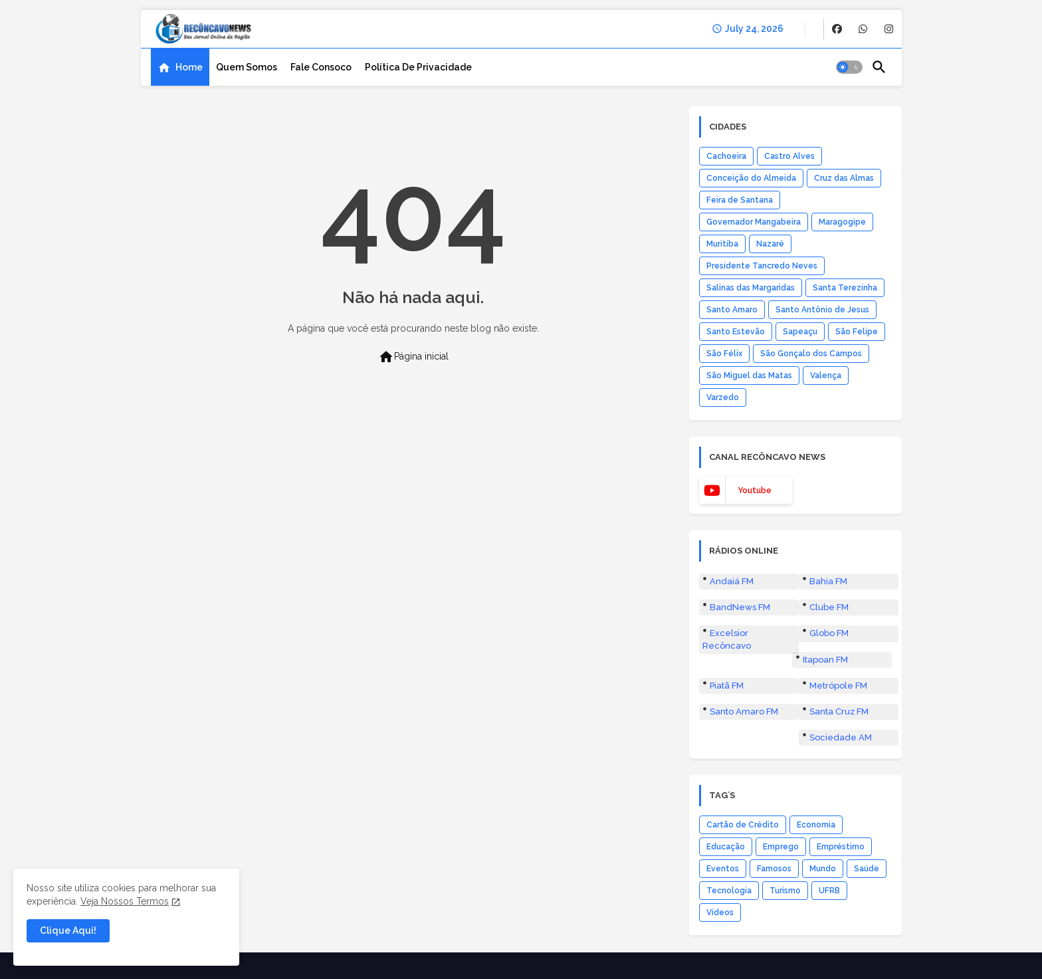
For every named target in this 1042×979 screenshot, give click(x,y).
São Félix (724, 353)
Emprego (781, 846)
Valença (825, 375)
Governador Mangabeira (753, 222)
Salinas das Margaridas (750, 287)
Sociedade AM (840, 737)
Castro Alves (789, 156)
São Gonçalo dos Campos (811, 353)
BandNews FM (740, 607)
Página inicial (413, 357)
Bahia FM (828, 581)
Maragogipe (842, 222)
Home (189, 67)
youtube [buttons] (755, 490)
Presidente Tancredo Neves (761, 266)
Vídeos (720, 912)
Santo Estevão (735, 331)
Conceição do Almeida (751, 178)
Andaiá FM (732, 581)
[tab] (180, 67)
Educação (725, 846)
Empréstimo (841, 846)
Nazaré (770, 244)
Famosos (774, 868)
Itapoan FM (825, 660)
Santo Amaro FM (744, 711)
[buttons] (837, 29)
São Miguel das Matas (749, 375)
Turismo (785, 890)
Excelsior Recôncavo (726, 639)
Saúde (866, 868)
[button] (849, 67)
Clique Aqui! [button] (68, 930)
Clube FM (829, 607)
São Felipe (856, 331)
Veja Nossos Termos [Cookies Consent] (124, 901)
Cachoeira (726, 156)
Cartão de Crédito (742, 824)
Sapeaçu (800, 331)
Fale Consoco (321, 67)
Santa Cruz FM (839, 711)
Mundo (822, 868)
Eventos (722, 868)
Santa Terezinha (845, 287)
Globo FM (829, 633)
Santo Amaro (732, 309)
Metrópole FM (838, 686)
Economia (816, 824)
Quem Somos (246, 67)
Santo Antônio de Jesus (822, 309)
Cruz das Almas (844, 178)
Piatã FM (727, 686)
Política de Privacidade (418, 67)
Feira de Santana (739, 200)
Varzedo (722, 397)
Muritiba (722, 244)
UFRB (829, 890)
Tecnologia (729, 890)
